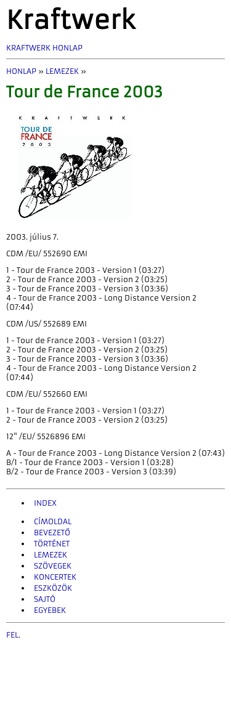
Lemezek (62, 71)
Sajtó (44, 599)
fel (12, 634)
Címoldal (52, 521)
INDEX (45, 503)
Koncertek (55, 576)
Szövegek (52, 565)
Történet (52, 543)
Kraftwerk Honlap (44, 47)
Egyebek (50, 610)
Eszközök (53, 588)
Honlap (21, 71)
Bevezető (52, 532)
